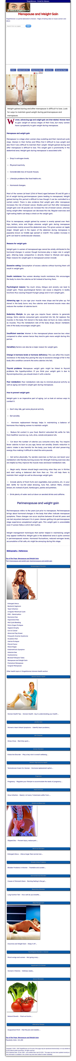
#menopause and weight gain (19, 561)
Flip (35, 73)
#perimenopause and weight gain (41, 561)
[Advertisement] (38, 47)
